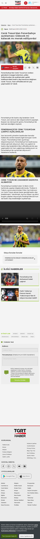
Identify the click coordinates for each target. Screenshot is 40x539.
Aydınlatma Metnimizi (8, 531)
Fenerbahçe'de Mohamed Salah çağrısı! (26, 279)
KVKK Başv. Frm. (31, 458)
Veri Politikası (31, 453)
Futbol (32, 188)
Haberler (3, 25)
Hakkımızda (5, 444)
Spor (9, 25)
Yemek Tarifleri (32, 505)
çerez (36, 525)
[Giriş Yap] (26, 3)
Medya (16, 497)
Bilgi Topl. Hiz (31, 450)
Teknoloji (30, 497)
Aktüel (3, 483)
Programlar (31, 483)
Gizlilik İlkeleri (31, 446)
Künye (4, 447)
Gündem (3, 502)
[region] (20, 530)
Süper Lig (30, 194)
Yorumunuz (18, 355)
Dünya (3, 493)
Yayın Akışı (30, 500)
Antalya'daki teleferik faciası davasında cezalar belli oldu (23, 8)
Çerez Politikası (7, 454)
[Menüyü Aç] (6, 3)
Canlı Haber (4, 488)
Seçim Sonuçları (32, 490)
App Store (25, 476)
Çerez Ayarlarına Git (26, 536)
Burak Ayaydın (15, 67)
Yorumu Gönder (20, 380)
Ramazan (30, 485)
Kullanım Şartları (31, 443)
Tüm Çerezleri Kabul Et (9, 536)
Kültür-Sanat (18, 485)
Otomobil (17, 502)
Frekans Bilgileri (7, 452)
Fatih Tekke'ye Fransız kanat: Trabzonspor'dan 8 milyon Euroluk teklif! (28, 294)
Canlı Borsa (4, 485)
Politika (16, 505)
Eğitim (3, 495)
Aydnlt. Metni (30, 455)
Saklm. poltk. (6, 457)
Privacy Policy (31, 448)
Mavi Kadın (17, 495)
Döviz (3, 490)
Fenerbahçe (6, 118)
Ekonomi (4, 497)
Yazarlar (29, 502)
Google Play (9, 476)
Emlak (3, 500)
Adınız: (5, 346)
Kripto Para (17, 488)
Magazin (16, 493)
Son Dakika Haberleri (33, 493)
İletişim (4, 449)
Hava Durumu (5, 505)
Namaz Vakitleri (19, 500)
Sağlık (29, 488)
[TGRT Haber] (18, 3)
